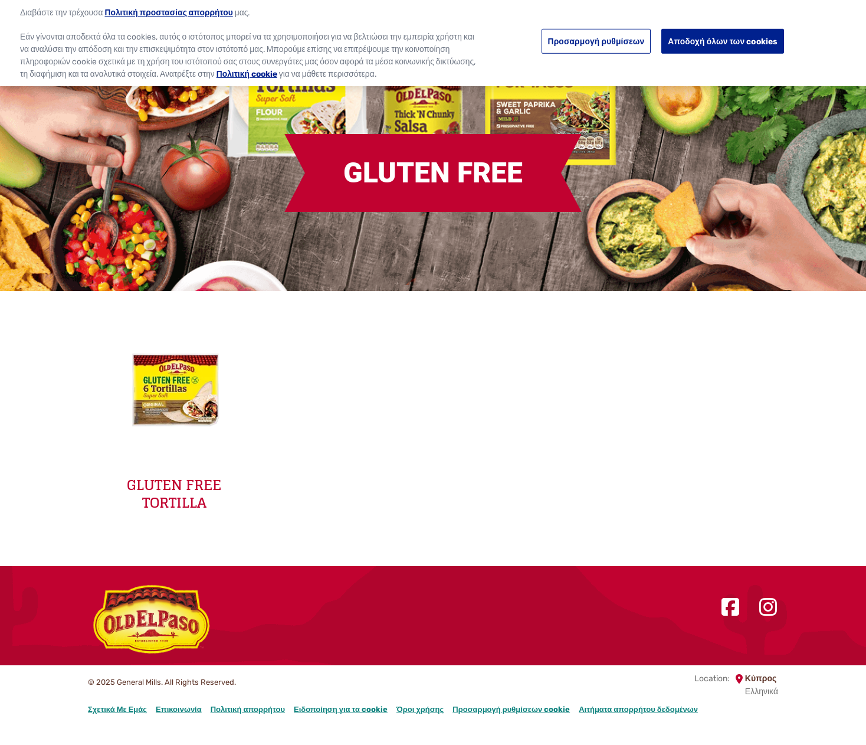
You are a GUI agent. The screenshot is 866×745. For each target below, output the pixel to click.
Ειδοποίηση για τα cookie (341, 709)
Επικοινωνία (179, 709)
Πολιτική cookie (246, 68)
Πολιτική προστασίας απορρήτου (169, 7)
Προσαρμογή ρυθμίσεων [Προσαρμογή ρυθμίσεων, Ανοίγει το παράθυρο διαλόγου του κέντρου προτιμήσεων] (596, 35)
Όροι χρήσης (420, 709)
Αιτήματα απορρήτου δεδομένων (638, 709)
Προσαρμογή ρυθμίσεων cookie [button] (511, 709)
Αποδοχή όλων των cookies (723, 35)
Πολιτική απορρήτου (248, 709)
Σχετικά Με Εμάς (117, 709)
